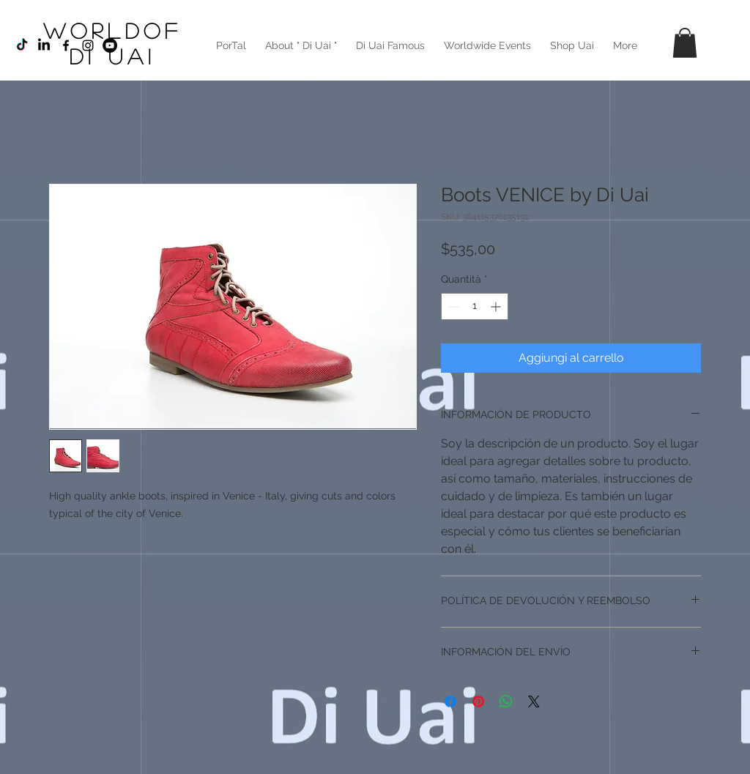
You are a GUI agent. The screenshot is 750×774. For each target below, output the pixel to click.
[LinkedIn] (44, 45)
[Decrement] (452, 306)
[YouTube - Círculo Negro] (110, 45)
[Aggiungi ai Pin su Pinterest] (478, 701)
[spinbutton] (474, 306)
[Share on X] (534, 701)
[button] (684, 43)
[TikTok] (22, 45)
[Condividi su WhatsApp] (506, 701)
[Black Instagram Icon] (88, 45)
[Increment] (497, 306)
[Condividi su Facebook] (450, 701)
